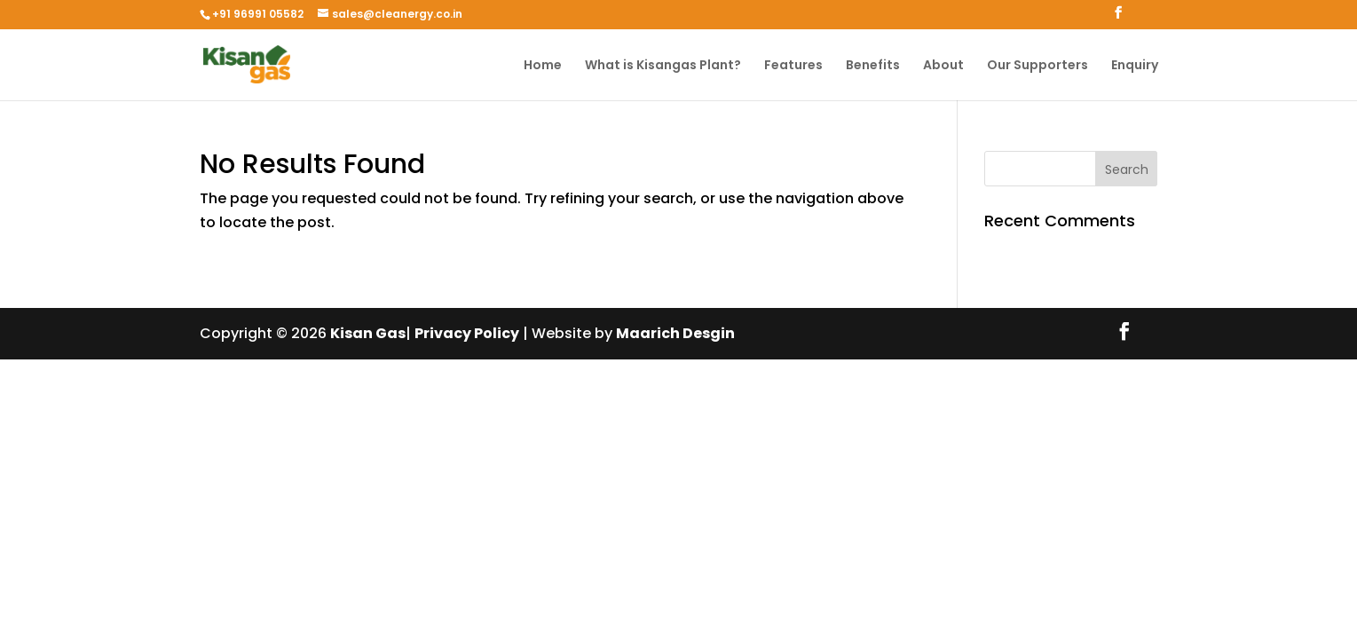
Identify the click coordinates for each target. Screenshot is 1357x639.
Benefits (873, 66)
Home (543, 66)
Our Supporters (1037, 66)
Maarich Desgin (675, 333)
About (943, 66)
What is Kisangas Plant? (663, 66)
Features (793, 66)
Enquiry (1134, 66)
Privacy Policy (466, 333)
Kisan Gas (368, 333)
